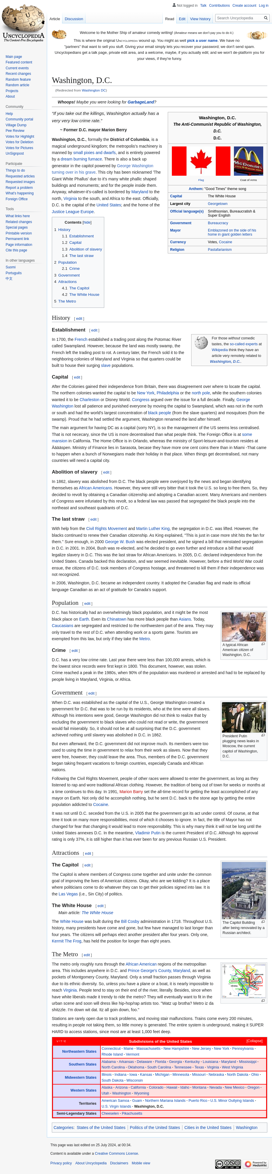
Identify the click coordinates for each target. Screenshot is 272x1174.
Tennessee (183, 1067)
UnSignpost (15, 153)
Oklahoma (136, 1067)
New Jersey (201, 1049)
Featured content (19, 62)
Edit (182, 19)
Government (180, 223)
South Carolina (159, 1067)
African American (141, 964)
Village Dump (16, 125)
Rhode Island (112, 1054)
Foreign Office (17, 199)
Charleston (90, 399)
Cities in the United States (208, 1127)
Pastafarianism (220, 250)
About (10, 96)
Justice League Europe (73, 211)
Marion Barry (131, 791)
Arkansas (126, 1062)
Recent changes (18, 74)
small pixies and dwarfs (94, 152)
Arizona (121, 1087)
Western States (84, 1090)
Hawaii (172, 1087)
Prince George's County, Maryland (159, 970)
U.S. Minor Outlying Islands (232, 1101)
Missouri (199, 1075)
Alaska (107, 1087)
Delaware (144, 1062)
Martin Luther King (153, 528)
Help (9, 114)
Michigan (162, 1075)
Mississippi (247, 1062)
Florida (160, 1062)
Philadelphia (168, 393)
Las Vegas (68, 894)
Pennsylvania (243, 1049)
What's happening (20, 193)
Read (169, 19)
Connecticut (111, 1049)
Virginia (70, 198)
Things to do (15, 170)
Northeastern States (79, 1051)
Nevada (215, 1087)
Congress (141, 399)
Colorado (156, 1087)
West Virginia (232, 1067)
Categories (63, 1127)
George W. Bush (120, 541)
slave (106, 365)
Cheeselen (110, 1113)
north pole (201, 393)
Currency (178, 242)
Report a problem (19, 188)
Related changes (19, 222)
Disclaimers (119, 1163)
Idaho (184, 1087)
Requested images (20, 182)
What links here (18, 216)
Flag (201, 180)
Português (14, 273)
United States (109, 205)
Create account (244, 6)
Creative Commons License (116, 1153)
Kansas (146, 1075)
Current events (17, 68)
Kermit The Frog (66, 941)
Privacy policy (61, 1163)
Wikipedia (220, 350)
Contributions (219, 6)
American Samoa (115, 1101)
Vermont (132, 1054)
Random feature (18, 79)
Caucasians (62, 625)
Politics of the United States (155, 1127)
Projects (12, 91)
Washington (121, 1093)
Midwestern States (80, 1077)
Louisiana (210, 1062)
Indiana (120, 1075)
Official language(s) (186, 211)
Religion (177, 250)
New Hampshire (176, 1049)
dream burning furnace (81, 159)
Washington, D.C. (225, 362)
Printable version (19, 233)
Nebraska (216, 1075)
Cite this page (16, 250)
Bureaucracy (218, 223)
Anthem (195, 189)
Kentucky (192, 1062)
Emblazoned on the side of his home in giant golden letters (232, 232)
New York (145, 393)
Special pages (17, 227)
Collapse (254, 1041)
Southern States (82, 1064)
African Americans (95, 488)
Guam (137, 1101)
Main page (14, 57)
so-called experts (244, 344)
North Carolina (113, 1067)
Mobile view (141, 1163)
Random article (17, 85)
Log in (263, 6)
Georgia (175, 1062)
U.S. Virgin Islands (116, 1106)
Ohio (255, 1075)
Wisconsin (134, 1080)
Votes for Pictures (19, 148)
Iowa (133, 1075)
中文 (9, 279)
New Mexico (234, 1087)
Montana (199, 1087)
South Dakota (113, 1080)
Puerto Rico (198, 1101)
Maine (129, 1049)
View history (200, 19)
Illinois (107, 1075)
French (81, 339)
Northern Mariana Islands (165, 1101)
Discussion (74, 19)
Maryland (139, 191)
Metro (144, 638)
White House (71, 921)
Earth (84, 619)
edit (79, 318)
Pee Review (15, 131)
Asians (185, 619)
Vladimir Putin (147, 833)
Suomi (11, 267)
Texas (199, 1067)
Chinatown (116, 619)
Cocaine (225, 242)
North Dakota (237, 1075)
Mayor (175, 230)
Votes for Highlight (20, 136)
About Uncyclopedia (91, 1163)
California (138, 1087)
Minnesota (180, 1075)
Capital (176, 196)
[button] (252, 1041)
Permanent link (17, 239)
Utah (105, 1093)
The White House (97, 912)
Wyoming (141, 1093)
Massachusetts (148, 1049)
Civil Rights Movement (106, 528)
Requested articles (20, 176)
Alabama (109, 1062)
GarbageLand (141, 102)
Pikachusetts (132, 1113)
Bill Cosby (130, 921)
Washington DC (94, 90)
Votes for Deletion (19, 142)
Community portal (19, 119)
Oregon (253, 1087)
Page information (19, 245)
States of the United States (101, 1127)
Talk (203, 6)
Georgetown (217, 204)
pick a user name (202, 40)
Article (54, 19)
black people (159, 412)
